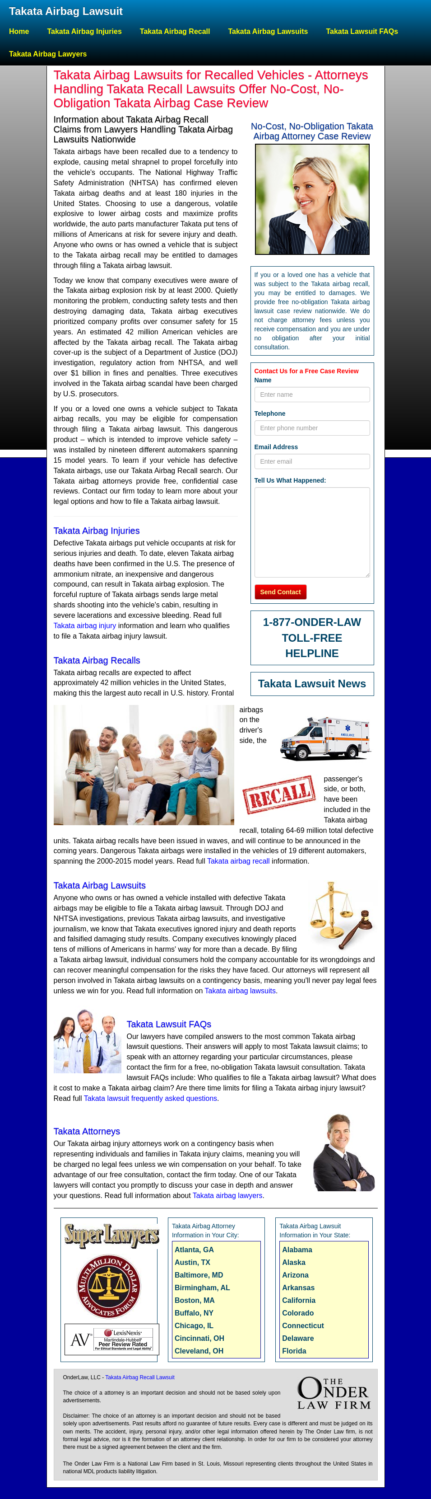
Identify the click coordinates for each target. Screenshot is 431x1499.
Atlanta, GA (194, 1250)
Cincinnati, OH (199, 1338)
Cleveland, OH (199, 1351)
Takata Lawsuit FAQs (362, 31)
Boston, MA (195, 1300)
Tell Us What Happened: (290, 480)
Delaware (298, 1338)
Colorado (298, 1313)
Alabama (297, 1250)
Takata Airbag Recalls (97, 660)
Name (263, 380)
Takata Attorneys (87, 1131)
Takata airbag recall (238, 861)
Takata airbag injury (85, 626)
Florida (294, 1351)
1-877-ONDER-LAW (312, 622)
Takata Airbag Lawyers (48, 54)
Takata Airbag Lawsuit (66, 11)
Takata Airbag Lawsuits (268, 31)
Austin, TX (192, 1262)
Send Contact (280, 592)
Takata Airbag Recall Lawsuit (139, 1377)
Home (19, 31)
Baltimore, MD (199, 1275)
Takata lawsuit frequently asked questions (150, 1098)
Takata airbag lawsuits (240, 991)
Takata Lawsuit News (312, 683)
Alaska (294, 1262)
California (298, 1300)
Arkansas (298, 1288)
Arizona (295, 1275)
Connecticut (303, 1326)
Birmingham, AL (202, 1288)
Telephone (270, 413)
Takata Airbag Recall (175, 31)
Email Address (276, 447)
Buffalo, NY (194, 1313)
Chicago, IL (194, 1326)
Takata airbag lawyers (228, 1195)
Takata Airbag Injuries (84, 31)
